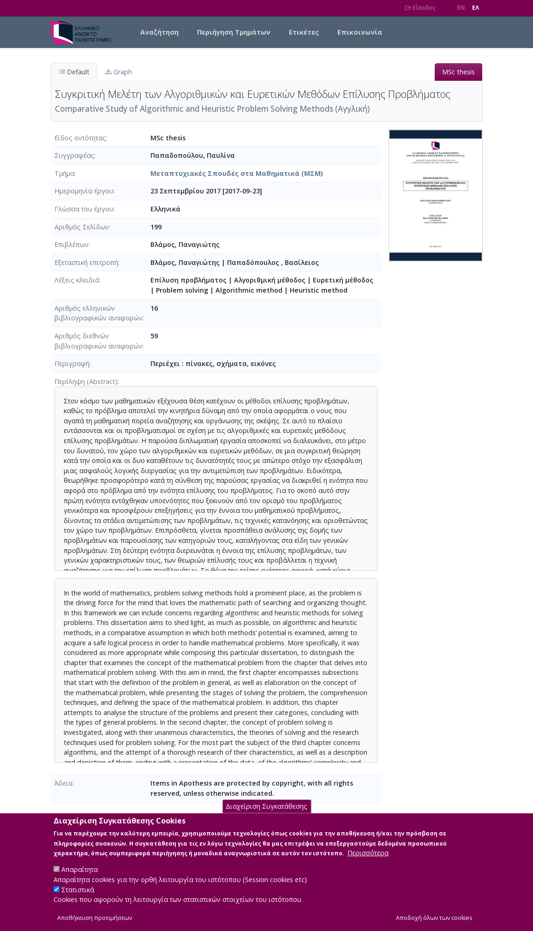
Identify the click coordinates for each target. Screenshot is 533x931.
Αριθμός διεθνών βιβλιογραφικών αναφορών (98, 340)
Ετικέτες (304, 32)
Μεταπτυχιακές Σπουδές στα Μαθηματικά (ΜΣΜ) (236, 173)
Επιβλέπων (71, 244)
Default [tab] (74, 71)
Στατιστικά (77, 899)
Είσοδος (420, 8)
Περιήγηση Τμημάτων (233, 32)
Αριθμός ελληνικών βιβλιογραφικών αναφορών (98, 313)
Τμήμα (64, 173)
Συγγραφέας (74, 155)
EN (461, 8)
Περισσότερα (368, 863)
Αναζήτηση (159, 32)
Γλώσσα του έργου (84, 208)
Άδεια (63, 783)
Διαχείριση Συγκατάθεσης (266, 816)
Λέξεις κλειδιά (76, 280)
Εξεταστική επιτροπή (86, 262)
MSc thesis (458, 71)
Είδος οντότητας (80, 137)
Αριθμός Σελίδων (81, 226)
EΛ (475, 8)
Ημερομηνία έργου (84, 190)
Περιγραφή (72, 363)
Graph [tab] (118, 71)
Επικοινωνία (359, 32)
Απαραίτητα (79, 879)
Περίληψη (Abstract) (86, 381)
